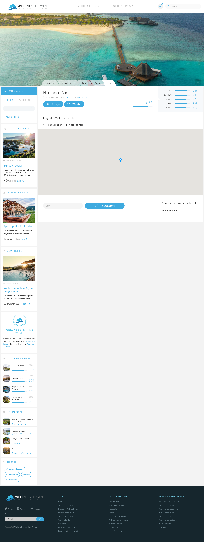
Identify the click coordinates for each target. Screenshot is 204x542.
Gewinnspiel (63, 524)
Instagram (36, 509)
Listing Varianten (115, 531)
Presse (60, 501)
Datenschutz (74, 531)
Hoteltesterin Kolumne (117, 516)
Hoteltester (113, 509)
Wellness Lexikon (64, 520)
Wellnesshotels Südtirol (168, 520)
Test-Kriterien (114, 501)
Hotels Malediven (166, 524)
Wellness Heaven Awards (118, 520)
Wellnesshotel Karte (65, 505)
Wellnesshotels (89, 6)
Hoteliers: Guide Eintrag (67, 527)
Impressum (62, 531)
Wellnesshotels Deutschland (170, 501)
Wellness (26, 474)
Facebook (22, 509)
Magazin (112, 513)
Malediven (82, 97)
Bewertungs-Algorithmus (118, 505)
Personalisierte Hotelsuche (68, 513)
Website (73, 104)
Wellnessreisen (11, 480)
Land (8, 108)
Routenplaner (104, 205)
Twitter (9, 509)
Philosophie (113, 527)
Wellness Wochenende (14, 469)
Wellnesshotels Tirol (166, 513)
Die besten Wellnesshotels (68, 509)
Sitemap (162, 527)
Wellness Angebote (65, 516)
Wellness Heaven (115, 524)
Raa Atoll (69, 97)
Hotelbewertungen (124, 6)
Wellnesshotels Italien (167, 516)
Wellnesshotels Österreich (169, 509)
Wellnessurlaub (12, 474)
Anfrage (53, 104)
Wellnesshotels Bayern (167, 505)
